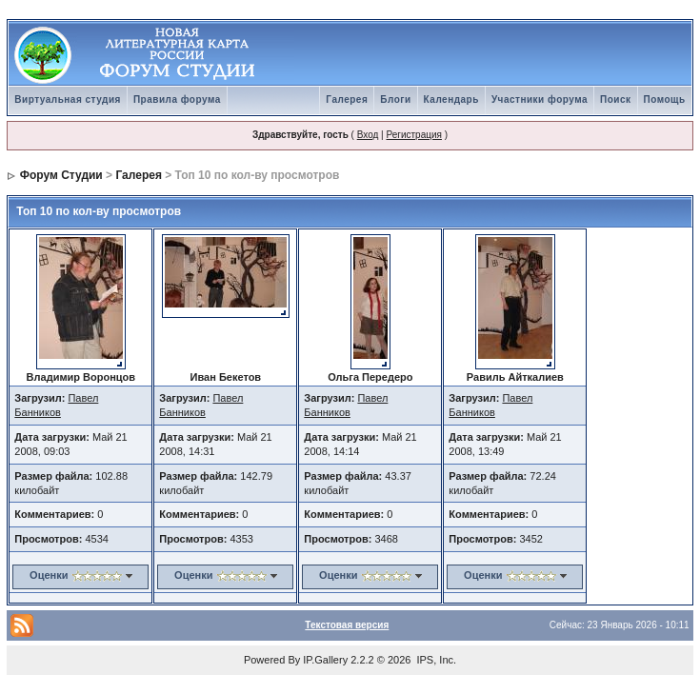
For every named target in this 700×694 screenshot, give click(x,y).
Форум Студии (61, 175)
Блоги (395, 99)
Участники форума (539, 99)
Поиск (615, 99)
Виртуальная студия (67, 99)
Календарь (451, 99)
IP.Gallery (325, 659)
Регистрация (413, 134)
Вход (368, 134)
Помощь (665, 99)
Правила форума (177, 99)
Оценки (49, 575)
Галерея (347, 99)
